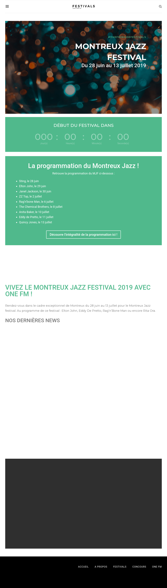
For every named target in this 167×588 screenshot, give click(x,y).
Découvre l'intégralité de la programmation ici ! (83, 235)
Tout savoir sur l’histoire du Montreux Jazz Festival (81, 366)
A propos (101, 566)
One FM (157, 566)
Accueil (83, 566)
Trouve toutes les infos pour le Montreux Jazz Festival (138, 366)
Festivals (37, 372)
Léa (15, 372)
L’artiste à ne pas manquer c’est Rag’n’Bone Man (25, 366)
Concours (139, 566)
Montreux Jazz (16, 376)
